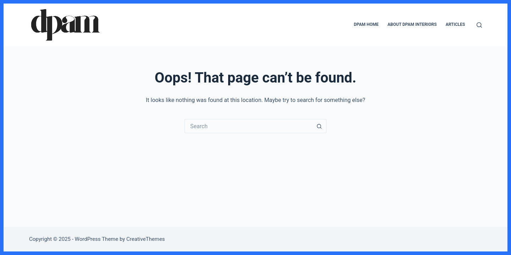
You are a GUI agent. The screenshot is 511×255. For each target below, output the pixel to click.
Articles (455, 24)
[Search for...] (248, 126)
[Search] (479, 25)
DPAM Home (366, 24)
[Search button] (319, 126)
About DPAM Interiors (412, 24)
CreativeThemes (145, 239)
